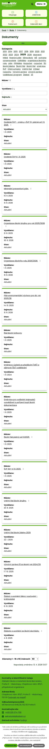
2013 (5, 51)
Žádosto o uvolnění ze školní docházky (23, 631)
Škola (11, 30)
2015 (16, 51)
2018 (26, 51)
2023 (11, 54)
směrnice (41, 66)
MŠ (35, 57)
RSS (34, 43)
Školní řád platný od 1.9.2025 (18, 437)
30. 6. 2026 (8, 240)
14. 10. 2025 (9, 305)
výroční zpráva (35, 72)
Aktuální (7, 143)
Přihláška (18, 63)
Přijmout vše (11, 745)
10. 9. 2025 (8, 195)
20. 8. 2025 (8, 507)
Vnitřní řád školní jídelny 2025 (17, 532)
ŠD (45, 63)
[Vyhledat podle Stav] (24, 109)
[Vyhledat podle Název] (24, 85)
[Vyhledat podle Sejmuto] (24, 101)
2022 (5, 54)
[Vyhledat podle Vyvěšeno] (24, 93)
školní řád (31, 66)
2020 (37, 51)
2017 (21, 51)
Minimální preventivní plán (18, 188)
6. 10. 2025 (8, 606)
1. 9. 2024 (8, 374)
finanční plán (15, 57)
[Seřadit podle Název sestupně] (10, 81)
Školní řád (20, 66)
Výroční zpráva (20, 72)
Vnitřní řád (27, 69)
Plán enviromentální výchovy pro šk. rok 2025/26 (22, 297)
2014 (10, 51)
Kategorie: (7, 48)
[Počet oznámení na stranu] (35, 659)
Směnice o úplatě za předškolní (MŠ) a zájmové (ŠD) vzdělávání (21, 366)
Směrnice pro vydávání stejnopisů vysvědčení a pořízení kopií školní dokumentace (19, 402)
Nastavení (38, 745)
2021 (43, 51)
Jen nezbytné (25, 745)
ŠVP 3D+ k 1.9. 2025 (14, 469)
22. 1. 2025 (8, 539)
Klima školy (28, 57)
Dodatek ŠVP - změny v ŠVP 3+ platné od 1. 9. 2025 (24, 123)
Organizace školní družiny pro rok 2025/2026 (24, 224)
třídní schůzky (14, 69)
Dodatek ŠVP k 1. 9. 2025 (14, 156)
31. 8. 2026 (8, 202)
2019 (32, 51)
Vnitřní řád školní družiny (17, 500)
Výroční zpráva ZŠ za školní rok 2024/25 (22, 564)
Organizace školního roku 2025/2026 (22, 260)
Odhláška (22, 60)
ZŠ (32, 74)
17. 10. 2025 (8, 571)
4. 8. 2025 (8, 638)
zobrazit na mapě (17, 697)
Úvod (4, 30)
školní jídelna (9, 66)
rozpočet (38, 63)
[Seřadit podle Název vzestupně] (10, 80)
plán (10, 63)
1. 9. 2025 (8, 132)
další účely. (33, 732)
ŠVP (4, 69)
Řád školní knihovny (13, 333)
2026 (29, 54)
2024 (16, 54)
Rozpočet (27, 63)
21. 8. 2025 (8, 233)
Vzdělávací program (12, 74)
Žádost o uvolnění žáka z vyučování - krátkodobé (21, 597)
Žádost (26, 74)
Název (5, 80)
